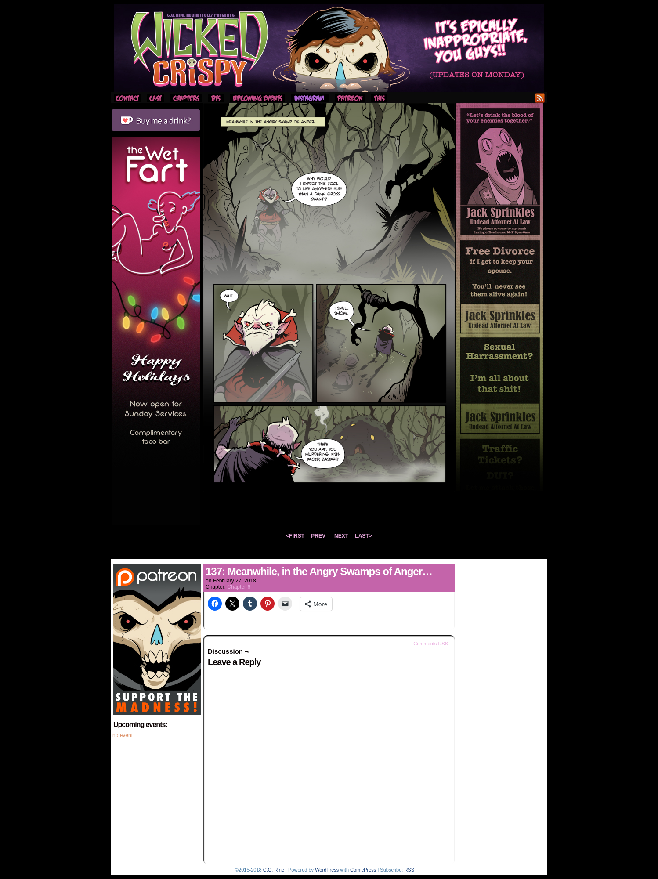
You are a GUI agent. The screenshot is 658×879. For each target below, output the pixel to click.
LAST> (363, 536)
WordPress (327, 869)
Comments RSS (430, 643)
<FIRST (295, 536)
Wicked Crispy (329, 48)
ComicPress (363, 869)
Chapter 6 (238, 587)
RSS (540, 97)
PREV (318, 536)
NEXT (341, 536)
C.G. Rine (273, 869)
